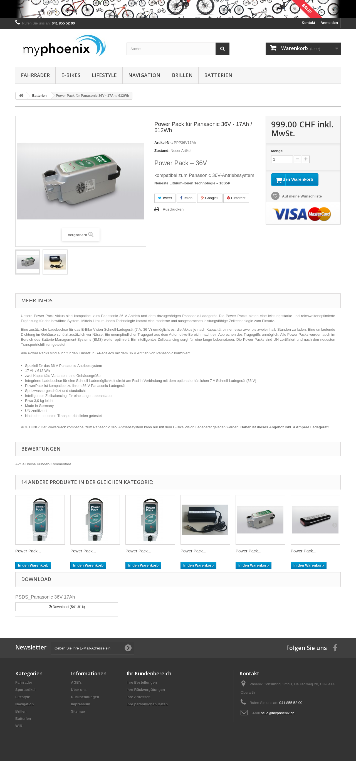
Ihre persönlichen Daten (147, 704)
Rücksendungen (85, 697)
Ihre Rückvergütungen (146, 690)
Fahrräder (35, 75)
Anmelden (329, 23)
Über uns (78, 690)
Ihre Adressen (138, 697)
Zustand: (162, 151)
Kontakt (308, 23)
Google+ (210, 198)
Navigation (144, 75)
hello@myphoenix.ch (277, 713)
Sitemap (78, 711)
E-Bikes (70, 75)
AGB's (76, 682)
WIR (18, 726)
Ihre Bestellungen (142, 682)
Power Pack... (28, 550)
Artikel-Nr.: (163, 142)
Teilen (186, 198)
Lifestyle (104, 75)
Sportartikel (25, 690)
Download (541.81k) (67, 607)
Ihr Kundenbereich (149, 673)
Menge (277, 151)
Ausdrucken (173, 209)
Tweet (165, 198)
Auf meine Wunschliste (301, 204)
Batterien (218, 75)
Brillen (182, 75)
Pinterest (236, 198)
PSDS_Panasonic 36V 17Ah (45, 597)
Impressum (80, 704)
